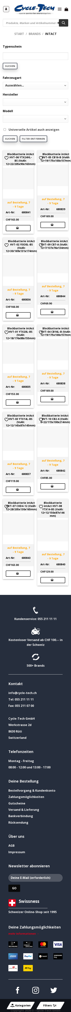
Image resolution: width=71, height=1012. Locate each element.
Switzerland (17, 738)
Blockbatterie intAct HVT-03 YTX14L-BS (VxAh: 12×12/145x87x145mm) (20, 420)
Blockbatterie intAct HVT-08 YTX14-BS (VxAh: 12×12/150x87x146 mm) (52, 509)
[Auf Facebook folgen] (17, 991)
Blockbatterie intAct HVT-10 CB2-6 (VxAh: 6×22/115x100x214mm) (55, 419)
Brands (35, 34)
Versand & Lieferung (23, 810)
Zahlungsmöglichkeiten (26, 797)
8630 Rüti (15, 731)
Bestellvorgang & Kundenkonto (31, 790)
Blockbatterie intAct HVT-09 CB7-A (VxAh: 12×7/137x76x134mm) (54, 244)
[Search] (63, 23)
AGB (11, 846)
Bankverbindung (20, 816)
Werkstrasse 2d (19, 725)
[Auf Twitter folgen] (53, 991)
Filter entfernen (33, 138)
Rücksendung (18, 822)
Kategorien (21, 1005)
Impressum (16, 852)
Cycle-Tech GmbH (21, 719)
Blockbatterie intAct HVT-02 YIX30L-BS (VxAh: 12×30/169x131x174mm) (21, 246)
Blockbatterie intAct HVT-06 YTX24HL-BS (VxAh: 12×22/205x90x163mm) (20, 159)
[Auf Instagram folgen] (35, 991)
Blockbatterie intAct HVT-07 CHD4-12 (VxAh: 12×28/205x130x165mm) (21, 506)
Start (19, 34)
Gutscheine (16, 803)
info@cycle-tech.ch (22, 693)
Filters (49, 1005)
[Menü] (59, 9)
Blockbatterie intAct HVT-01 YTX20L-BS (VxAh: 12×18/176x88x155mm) (20, 333)
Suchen (10, 66)
